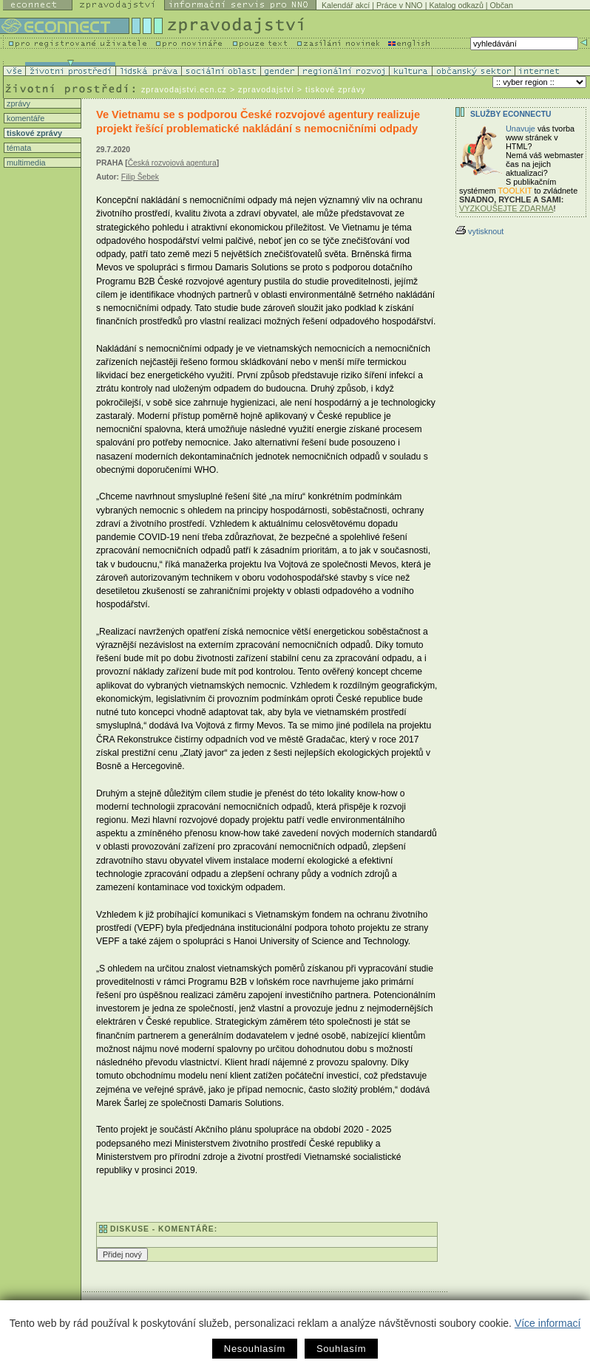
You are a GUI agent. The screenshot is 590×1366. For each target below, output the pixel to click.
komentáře (24, 118)
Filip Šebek (140, 177)
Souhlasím (341, 1348)
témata (17, 147)
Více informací (547, 1323)
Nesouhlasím (254, 1348)
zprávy (17, 103)
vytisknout (479, 231)
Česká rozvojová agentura (172, 163)
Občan (501, 5)
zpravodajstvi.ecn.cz (184, 89)
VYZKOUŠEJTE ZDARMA (506, 208)
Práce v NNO (399, 5)
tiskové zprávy (33, 133)
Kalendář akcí (346, 5)
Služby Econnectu (510, 114)
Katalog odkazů (456, 5)
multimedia (25, 162)
